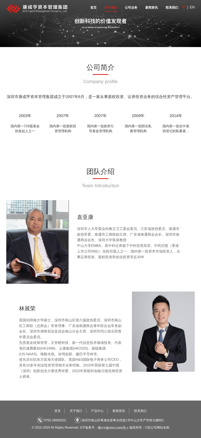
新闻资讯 (151, 7)
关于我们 (110, 7)
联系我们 (172, 7)
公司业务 (131, 7)
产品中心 (97, 411)
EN (192, 7)
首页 (93, 7)
